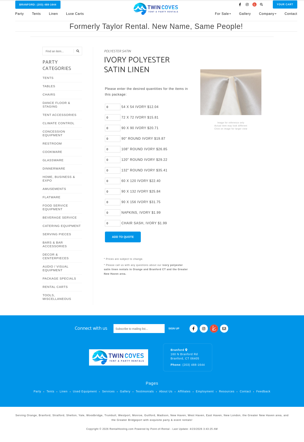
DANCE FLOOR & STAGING (56, 104)
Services (108, 391)
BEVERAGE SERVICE (60, 217)
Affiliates (184, 391)
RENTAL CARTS (55, 286)
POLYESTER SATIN (117, 51)
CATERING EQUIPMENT (62, 226)
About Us (166, 391)
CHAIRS (49, 94)
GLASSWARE (53, 160)
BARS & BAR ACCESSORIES (55, 244)
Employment (205, 391)
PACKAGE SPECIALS (59, 278)
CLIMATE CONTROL (58, 123)
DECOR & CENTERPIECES (56, 256)
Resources (227, 391)
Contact (282, 15)
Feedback (263, 391)
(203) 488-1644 (188, 364)
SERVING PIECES (57, 234)
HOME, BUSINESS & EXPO (59, 178)
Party (19, 15)
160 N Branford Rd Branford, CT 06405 (185, 354)
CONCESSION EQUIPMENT (54, 133)
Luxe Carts (75, 15)
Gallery (236, 15)
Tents (36, 15)
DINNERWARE (54, 168)
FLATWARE (52, 197)
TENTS (48, 77)
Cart (276, 6)
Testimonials (145, 391)
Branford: (37, 6)
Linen (53, 15)
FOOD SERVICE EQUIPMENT (55, 207)
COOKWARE (52, 152)
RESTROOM (52, 143)
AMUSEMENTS (54, 189)
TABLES (49, 86)
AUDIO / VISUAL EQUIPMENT (55, 268)
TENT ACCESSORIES (60, 114)
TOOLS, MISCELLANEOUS (57, 296)
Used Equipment (85, 391)
